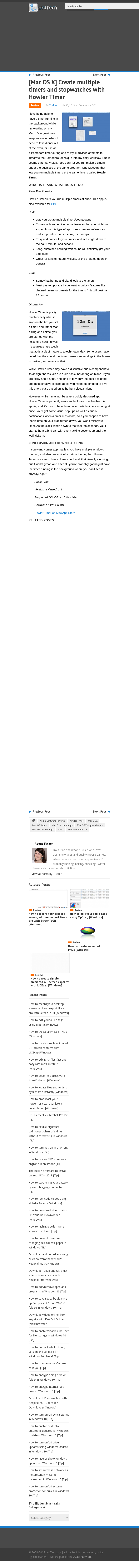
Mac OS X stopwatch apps (90, 825)
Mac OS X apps (39, 825)
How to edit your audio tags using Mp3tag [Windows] (88, 915)
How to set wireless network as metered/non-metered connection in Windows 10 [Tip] (48, 1474)
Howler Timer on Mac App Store (54, 512)
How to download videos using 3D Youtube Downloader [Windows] (48, 1214)
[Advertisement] (69, 41)
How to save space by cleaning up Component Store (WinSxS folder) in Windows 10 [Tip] (48, 1303)
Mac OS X (92, 820)
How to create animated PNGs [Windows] (84, 947)
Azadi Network (82, 1557)
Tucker (53, 105)
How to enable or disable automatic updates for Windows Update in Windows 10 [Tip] (49, 1430)
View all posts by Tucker (48, 874)
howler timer (76, 820)
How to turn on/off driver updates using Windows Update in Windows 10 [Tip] (48, 1447)
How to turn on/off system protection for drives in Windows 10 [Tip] (49, 1491)
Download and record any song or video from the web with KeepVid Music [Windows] (48, 1258)
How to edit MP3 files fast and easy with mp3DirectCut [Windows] (48, 1064)
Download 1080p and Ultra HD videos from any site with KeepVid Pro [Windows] (48, 1275)
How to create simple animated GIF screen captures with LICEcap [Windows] (50, 982)
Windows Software (77, 829)
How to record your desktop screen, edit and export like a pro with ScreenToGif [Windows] (48, 919)
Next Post (99, 74)
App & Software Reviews (52, 820)
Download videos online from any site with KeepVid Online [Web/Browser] (47, 1319)
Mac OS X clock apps (62, 825)
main (60, 829)
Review (35, 105)
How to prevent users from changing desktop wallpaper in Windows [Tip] (47, 1242)
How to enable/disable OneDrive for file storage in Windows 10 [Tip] (49, 1335)
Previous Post (41, 74)
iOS (53, 204)
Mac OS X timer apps (42, 829)
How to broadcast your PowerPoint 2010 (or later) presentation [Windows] (45, 1103)
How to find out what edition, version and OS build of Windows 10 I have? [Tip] (47, 1351)
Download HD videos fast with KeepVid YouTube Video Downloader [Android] (48, 1402)
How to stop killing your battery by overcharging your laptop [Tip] (48, 1187)
